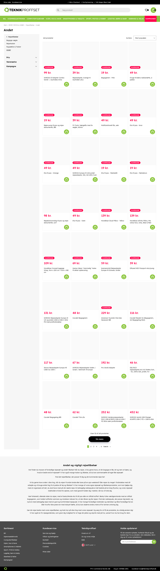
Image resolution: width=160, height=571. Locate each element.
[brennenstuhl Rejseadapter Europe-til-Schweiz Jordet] (114, 246)
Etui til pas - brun (136, 125)
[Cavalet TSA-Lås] (85, 395)
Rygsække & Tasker (13, 47)
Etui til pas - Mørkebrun (138, 173)
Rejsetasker (10, 44)
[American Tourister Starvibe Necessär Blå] (114, 296)
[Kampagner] (151, 19)
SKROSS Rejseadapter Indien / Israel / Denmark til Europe (84, 369)
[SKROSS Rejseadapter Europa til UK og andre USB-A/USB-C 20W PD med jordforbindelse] (56, 296)
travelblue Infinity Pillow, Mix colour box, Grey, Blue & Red (140, 222)
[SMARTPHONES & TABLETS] (73, 19)
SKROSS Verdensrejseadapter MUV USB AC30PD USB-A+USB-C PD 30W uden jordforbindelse (113, 419)
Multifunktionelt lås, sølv (110, 125)
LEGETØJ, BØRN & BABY (12, 553)
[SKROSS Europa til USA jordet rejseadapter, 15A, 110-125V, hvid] (85, 151)
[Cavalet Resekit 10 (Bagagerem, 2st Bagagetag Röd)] (142, 296)
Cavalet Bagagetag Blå (52, 417)
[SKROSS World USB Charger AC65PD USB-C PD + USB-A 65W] (142, 395)
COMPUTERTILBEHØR (10, 540)
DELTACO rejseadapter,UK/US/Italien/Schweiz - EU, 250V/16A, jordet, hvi (143, 370)
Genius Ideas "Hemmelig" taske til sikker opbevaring (84, 269)
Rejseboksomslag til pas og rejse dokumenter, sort (56, 222)
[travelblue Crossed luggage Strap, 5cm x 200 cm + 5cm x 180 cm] (56, 246)
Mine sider (7, 2)
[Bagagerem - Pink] (114, 56)
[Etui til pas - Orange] (56, 151)
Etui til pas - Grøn (79, 221)
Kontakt (46, 540)
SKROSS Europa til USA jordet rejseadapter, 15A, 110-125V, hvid (84, 174)
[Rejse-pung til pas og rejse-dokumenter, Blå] (56, 103)
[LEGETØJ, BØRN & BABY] (117, 19)
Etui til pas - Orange (51, 173)
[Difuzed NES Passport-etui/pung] (142, 246)
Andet (38, 25)
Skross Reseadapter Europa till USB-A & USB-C (55, 369)
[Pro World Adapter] (114, 346)
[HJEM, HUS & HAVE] (53, 19)
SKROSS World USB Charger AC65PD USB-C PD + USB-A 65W (142, 418)
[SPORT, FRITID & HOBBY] (96, 19)
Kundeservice (17, 2)
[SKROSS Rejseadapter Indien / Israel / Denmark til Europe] (85, 346)
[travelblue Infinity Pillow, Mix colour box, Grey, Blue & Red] (142, 199)
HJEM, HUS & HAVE (10, 543)
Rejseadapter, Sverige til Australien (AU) (81, 79)
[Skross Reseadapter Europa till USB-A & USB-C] (56, 346)
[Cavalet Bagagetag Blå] (56, 395)
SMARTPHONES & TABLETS (12, 547)
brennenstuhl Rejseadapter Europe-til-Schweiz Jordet (111, 269)
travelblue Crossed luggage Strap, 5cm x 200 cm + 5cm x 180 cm (56, 270)
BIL (5, 533)
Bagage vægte (11, 40)
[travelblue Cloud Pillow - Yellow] (114, 199)
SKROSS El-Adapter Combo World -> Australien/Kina (54, 79)
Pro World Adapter (108, 368)
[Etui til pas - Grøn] (85, 199)
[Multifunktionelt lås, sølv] (114, 103)
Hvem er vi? (86, 533)
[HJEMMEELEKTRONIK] (16, 19)
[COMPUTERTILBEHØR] (35, 19)
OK (154, 542)
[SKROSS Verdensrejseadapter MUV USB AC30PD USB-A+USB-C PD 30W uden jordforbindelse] (114, 395)
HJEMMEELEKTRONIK (11, 537)
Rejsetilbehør (30, 25)
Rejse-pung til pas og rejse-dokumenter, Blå (54, 126)
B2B (83, 540)
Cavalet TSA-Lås (79, 417)
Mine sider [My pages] (46, 552)
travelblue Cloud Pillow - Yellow (112, 221)
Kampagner (8, 560)
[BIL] (4, 19)
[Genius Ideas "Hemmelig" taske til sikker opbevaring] (85, 246)
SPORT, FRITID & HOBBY (16, 25)
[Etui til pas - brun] (142, 103)
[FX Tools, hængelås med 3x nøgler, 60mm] (85, 103)
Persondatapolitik (49, 543)
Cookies (46, 547)
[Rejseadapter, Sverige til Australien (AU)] (85, 56)
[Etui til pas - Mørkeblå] (114, 151)
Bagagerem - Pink (108, 78)
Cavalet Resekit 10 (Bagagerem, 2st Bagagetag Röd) (142, 319)
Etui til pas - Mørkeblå (109, 173)
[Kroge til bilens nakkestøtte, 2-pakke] (142, 56)
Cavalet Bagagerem (80, 318)
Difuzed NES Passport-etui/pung (142, 268)
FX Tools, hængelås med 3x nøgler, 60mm (83, 126)
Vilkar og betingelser (51, 537)
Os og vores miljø (88, 537)
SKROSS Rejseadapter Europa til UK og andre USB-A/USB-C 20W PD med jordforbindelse (56, 320)
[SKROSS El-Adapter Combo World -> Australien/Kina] (56, 56)
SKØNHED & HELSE (10, 557)
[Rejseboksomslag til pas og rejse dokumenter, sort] (56, 199)
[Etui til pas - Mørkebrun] (142, 151)
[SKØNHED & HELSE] (136, 19)
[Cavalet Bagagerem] (85, 296)
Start (5, 25)
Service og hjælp (49, 533)
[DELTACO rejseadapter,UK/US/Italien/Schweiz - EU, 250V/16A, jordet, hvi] (142, 346)
